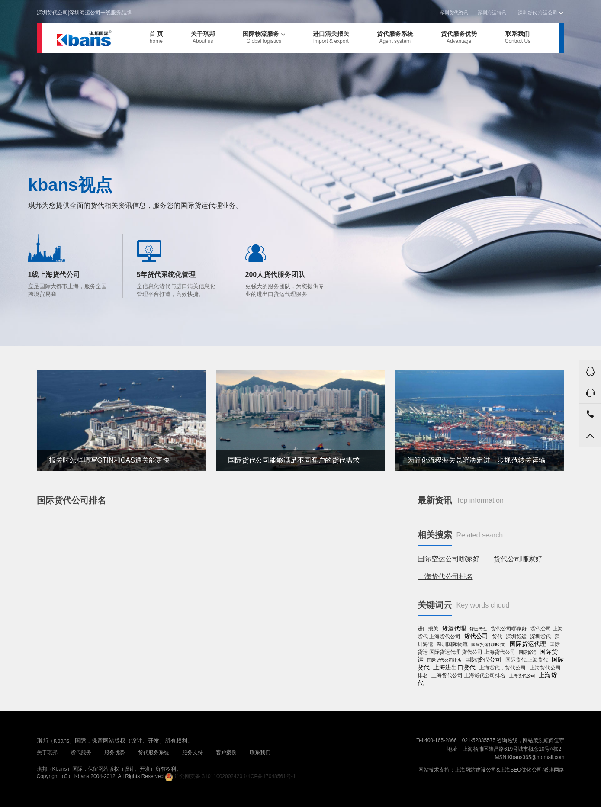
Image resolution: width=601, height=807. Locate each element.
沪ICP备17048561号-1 (270, 776)
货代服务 (81, 752)
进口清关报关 (331, 37)
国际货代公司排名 (444, 660)
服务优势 (114, 752)
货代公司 (476, 636)
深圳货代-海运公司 (540, 12)
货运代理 (454, 628)
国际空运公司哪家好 (449, 559)
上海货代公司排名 (445, 576)
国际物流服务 (264, 37)
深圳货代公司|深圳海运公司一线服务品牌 (84, 13)
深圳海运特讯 (492, 12)
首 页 (156, 37)
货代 (497, 636)
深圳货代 (540, 636)
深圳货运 (516, 636)
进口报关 (428, 629)
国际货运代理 (528, 643)
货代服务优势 (459, 37)
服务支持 (192, 752)
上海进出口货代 (454, 667)
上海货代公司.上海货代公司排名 (468, 675)
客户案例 (226, 752)
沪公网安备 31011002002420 (208, 776)
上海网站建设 (470, 770)
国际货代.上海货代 (526, 660)
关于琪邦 (203, 37)
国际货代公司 (483, 659)
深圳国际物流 (452, 644)
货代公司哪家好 (518, 559)
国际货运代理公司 (488, 644)
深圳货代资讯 (454, 12)
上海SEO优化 (515, 770)
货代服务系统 (395, 37)
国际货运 (527, 652)
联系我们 (517, 37)
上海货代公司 (522, 675)
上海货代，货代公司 (502, 668)
